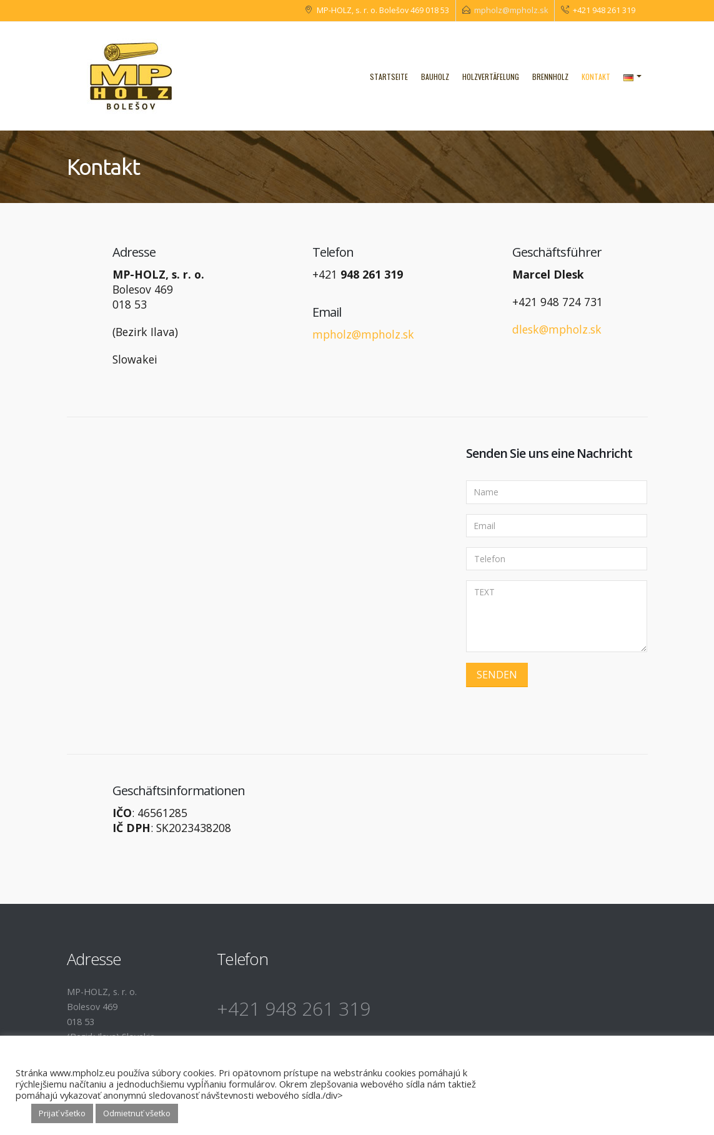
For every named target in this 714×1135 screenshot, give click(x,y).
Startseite (389, 76)
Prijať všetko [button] (62, 1113)
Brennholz (550, 76)
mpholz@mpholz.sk (511, 10)
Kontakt (596, 76)
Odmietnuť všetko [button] (137, 1113)
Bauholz (435, 76)
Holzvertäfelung (490, 76)
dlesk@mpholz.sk (557, 329)
